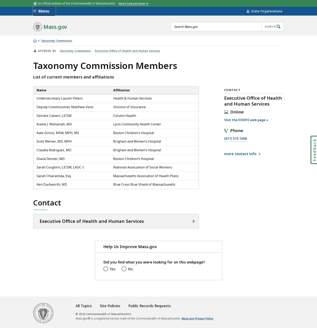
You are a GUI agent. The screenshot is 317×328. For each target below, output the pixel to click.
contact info (240, 153)
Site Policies (110, 305)
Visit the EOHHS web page (245, 120)
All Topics (84, 305)
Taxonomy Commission (56, 41)
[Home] (35, 40)
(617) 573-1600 (235, 139)
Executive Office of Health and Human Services (127, 51)
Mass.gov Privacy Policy (197, 318)
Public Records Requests (149, 305)
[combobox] (227, 26)
